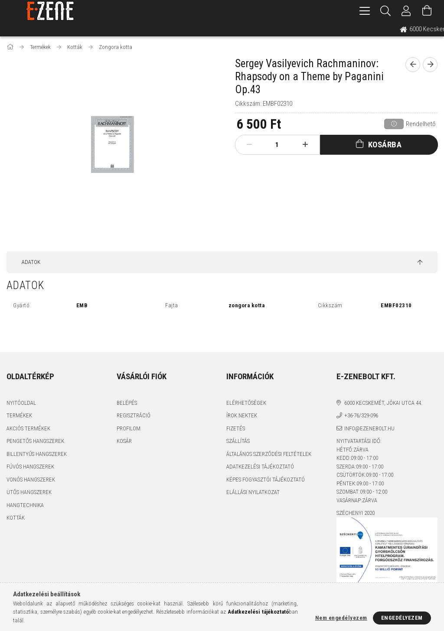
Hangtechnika (25, 505)
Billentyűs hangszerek (37, 454)
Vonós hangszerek (31, 479)
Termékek (19, 415)
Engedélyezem (402, 618)
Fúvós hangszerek (30, 466)
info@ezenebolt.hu (369, 428)
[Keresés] (385, 11)
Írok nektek (241, 415)
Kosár (124, 441)
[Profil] (406, 11)
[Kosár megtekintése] (427, 11)
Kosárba (385, 145)
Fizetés (235, 428)
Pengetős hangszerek (35, 441)
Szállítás (238, 441)
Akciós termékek (28, 428)
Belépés (127, 403)
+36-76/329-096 (361, 415)
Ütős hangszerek (29, 492)
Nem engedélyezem (341, 618)
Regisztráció (133, 415)
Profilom (128, 428)
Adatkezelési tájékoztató (260, 466)
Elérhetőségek (246, 403)
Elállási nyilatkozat (253, 492)
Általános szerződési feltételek (268, 454)
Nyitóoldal (21, 403)
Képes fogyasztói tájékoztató (265, 479)
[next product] (430, 64)
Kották (16, 517)
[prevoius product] (412, 64)
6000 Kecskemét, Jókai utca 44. (383, 403)
